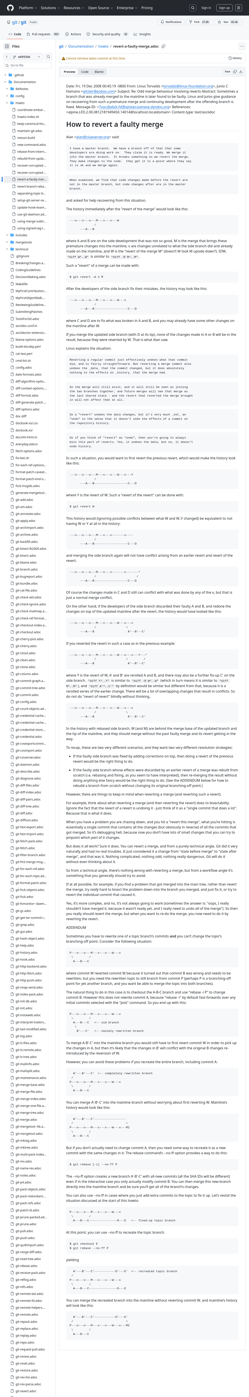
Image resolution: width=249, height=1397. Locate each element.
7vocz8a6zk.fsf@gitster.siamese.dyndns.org (117, 112)
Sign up (224, 8)
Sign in (206, 8)
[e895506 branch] (33, 56)
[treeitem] (32, 179)
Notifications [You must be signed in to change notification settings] (171, 22)
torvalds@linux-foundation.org (202, 86)
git (15, 22)
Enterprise (127, 7)
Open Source (100, 7)
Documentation (94, 46)
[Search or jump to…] (193, 8)
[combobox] (36, 65)
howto (117, 46)
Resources (74, 7)
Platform (28, 7)
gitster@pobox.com (125, 91)
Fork (199, 22)
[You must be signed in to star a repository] (228, 22)
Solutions (50, 7)
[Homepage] (10, 7)
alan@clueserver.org (106, 142)
